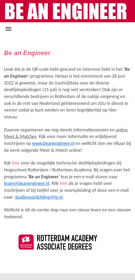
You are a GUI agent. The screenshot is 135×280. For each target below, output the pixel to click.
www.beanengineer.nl (53, 143)
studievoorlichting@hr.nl (39, 197)
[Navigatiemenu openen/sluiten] (8, 28)
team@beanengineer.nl (26, 183)
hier (16, 163)
